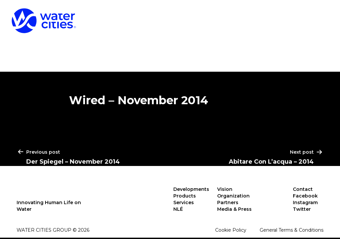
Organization (233, 196)
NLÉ (318, 16)
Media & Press (234, 209)
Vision (224, 189)
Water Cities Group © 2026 (53, 230)
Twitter (302, 209)
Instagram (305, 202)
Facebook (305, 196)
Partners (227, 202)
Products (217, 16)
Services (273, 16)
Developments (151, 16)
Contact (303, 189)
